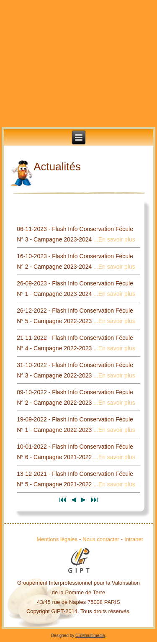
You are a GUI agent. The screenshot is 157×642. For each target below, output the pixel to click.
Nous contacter (100, 539)
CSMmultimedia (90, 635)
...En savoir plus (114, 239)
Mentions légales (57, 539)
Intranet (133, 539)
